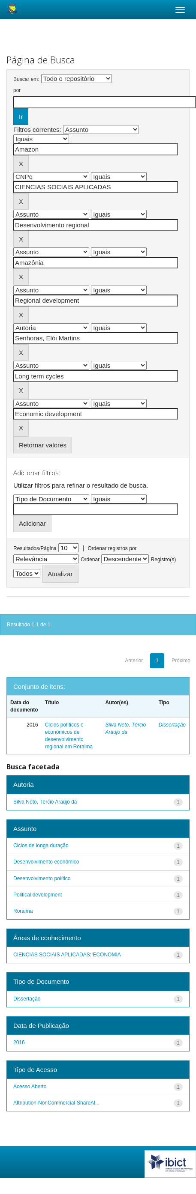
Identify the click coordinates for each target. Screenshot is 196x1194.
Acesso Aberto (29, 1087)
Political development (37, 895)
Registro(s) (163, 560)
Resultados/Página (35, 548)
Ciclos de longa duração (41, 846)
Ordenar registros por (111, 548)
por (17, 90)
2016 (19, 1042)
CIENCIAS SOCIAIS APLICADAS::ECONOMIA (67, 955)
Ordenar (90, 560)
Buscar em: (26, 79)
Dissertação (172, 725)
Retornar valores (42, 445)
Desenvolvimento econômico (46, 862)
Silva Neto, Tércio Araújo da (45, 802)
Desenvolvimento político (41, 878)
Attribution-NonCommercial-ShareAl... (56, 1103)
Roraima (23, 911)
